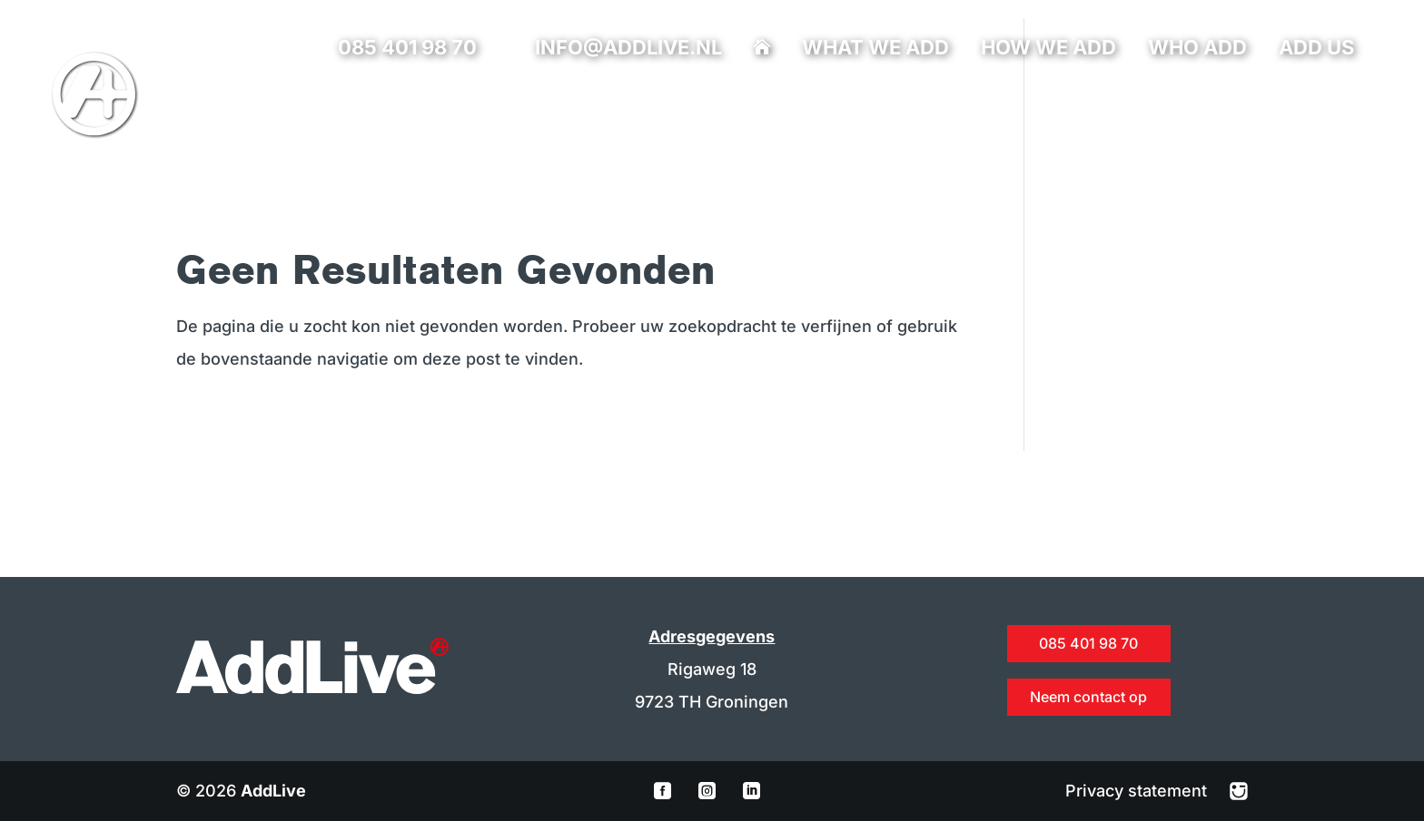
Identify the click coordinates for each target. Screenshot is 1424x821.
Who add (1197, 50)
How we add (1048, 50)
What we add (875, 50)
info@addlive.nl (628, 47)
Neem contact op (1088, 697)
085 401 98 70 (407, 47)
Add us (1316, 50)
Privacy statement (1138, 790)
